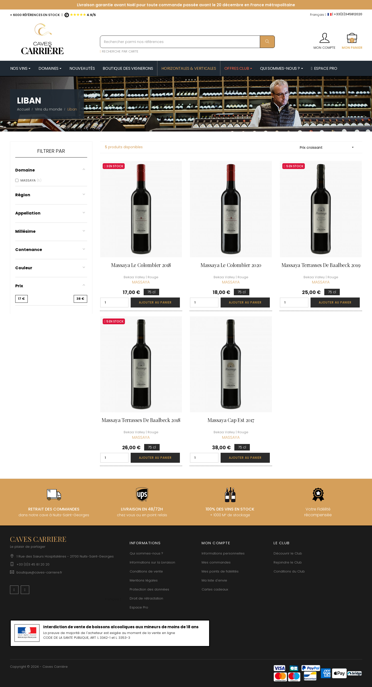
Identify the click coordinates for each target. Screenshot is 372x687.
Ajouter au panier (155, 302)
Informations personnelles (223, 553)
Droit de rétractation (146, 598)
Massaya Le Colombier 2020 (231, 265)
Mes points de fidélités (220, 571)
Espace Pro (139, 607)
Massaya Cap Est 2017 (231, 419)
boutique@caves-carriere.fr (39, 572)
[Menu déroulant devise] (318, 14)
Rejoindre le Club (288, 562)
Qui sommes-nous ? (146, 553)
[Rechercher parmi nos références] (187, 42)
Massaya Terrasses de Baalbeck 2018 (141, 419)
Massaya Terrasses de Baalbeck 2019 (321, 265)
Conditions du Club (289, 571)
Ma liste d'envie (214, 580)
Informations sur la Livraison (152, 562)
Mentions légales (144, 580)
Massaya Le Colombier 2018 (141, 265)
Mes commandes (216, 562)
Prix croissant (328, 147)
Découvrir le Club (288, 553)
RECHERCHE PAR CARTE (119, 51)
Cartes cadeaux (215, 589)
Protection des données (149, 589)
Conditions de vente (146, 571)
